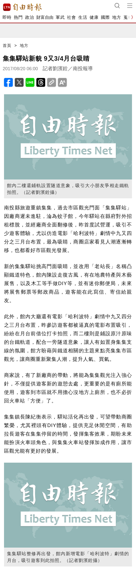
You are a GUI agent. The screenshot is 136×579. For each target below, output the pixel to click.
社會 (71, 17)
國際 (105, 17)
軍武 (60, 17)
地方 (116, 17)
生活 (82, 17)
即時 (7, 17)
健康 (94, 17)
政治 (29, 17)
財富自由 (44, 17)
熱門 (18, 17)
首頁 (7, 45)
